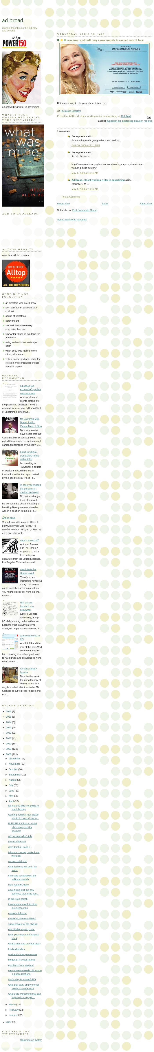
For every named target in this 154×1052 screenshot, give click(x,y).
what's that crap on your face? (24, 943)
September (15, 774)
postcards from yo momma (22, 954)
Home (105, 203)
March (12, 1004)
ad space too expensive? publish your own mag (30, 389)
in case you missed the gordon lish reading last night (30, 488)
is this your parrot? (18, 899)
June (12, 790)
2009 (9, 749)
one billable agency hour (21, 929)
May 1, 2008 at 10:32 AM (85, 189)
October (13, 769)
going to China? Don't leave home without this (29, 455)
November (15, 763)
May (11, 796)
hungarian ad (113, 120)
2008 (9, 754)
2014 (9, 722)
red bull (148, 120)
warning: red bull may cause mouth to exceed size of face (105, 40)
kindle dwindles (16, 949)
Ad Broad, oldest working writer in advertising (98, 180)
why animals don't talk (20, 836)
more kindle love (17, 841)
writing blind (8, 518)
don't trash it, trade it (19, 847)
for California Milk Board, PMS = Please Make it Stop (31, 422)
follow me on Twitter (31, 1040)
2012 (9, 732)
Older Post (146, 203)
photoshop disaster (132, 120)
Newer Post (63, 203)
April (11, 801)
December (15, 758)
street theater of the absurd (23, 924)
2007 (9, 1022)
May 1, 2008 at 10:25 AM (85, 173)
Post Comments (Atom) (84, 210)
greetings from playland (21, 965)
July (11, 785)
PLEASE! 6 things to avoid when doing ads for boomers (22, 827)
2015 (9, 716)
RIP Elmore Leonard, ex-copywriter (27, 606)
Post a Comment (71, 196)
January (13, 1015)
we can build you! (17, 861)
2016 (9, 711)
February (14, 1009)
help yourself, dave (18, 884)
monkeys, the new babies (22, 918)
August (13, 780)
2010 (9, 743)
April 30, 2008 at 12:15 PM (86, 145)
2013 (9, 727)
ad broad (12, 20)
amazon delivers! (17, 913)
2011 (9, 738)
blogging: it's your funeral (21, 959)
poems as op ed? (29, 540)
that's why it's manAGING (22, 979)
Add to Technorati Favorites (72, 219)
